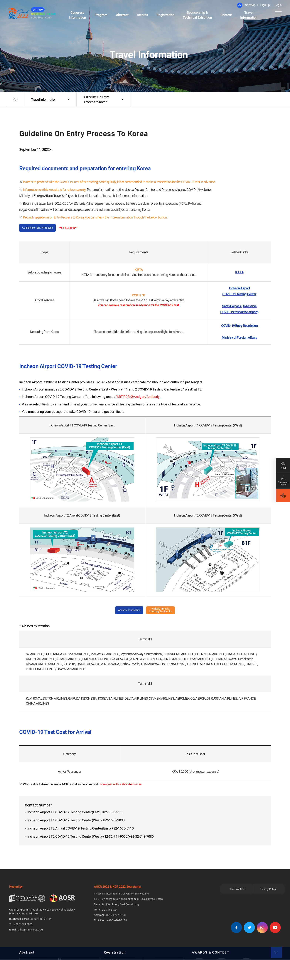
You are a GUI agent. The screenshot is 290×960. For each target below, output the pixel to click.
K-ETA (239, 273)
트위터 (249, 929)
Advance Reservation (126, 611)
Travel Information (248, 15)
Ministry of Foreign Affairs (239, 338)
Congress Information (77, 15)
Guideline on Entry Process (40, 228)
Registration (165, 15)
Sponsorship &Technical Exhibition (197, 15)
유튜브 (275, 928)
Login (278, 5)
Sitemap (250, 5)
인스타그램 (262, 929)
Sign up (265, 5)
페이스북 (236, 929)
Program (101, 15)
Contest (226, 15)
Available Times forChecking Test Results (163, 611)
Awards (142, 15)
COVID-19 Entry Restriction (239, 326)
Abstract (122, 15)
